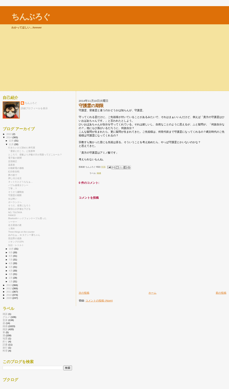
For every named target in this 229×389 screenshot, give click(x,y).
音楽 (5, 320)
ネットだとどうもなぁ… (20, 181)
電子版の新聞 (15, 158)
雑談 (5, 329)
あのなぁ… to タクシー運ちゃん (24, 235)
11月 (11, 144)
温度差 (11, 165)
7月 (11, 259)
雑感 (99, 173)
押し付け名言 (15, 178)
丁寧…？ (12, 188)
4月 (11, 270)
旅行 (5, 347)
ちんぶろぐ (30, 16)
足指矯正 (12, 161)
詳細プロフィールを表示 (34, 108)
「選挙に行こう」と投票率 (21, 151)
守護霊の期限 (15, 195)
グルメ (6, 317)
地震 (5, 338)
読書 (5, 344)
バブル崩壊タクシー (18, 185)
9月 (11, 252)
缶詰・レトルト (16, 245)
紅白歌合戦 (13, 171)
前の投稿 (221, 292)
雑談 (5, 314)
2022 (9, 134)
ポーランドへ (15, 202)
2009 (9, 298)
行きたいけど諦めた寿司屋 (21, 147)
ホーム (152, 292)
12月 (11, 140)
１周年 (11, 228)
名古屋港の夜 (15, 225)
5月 (11, 267)
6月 (11, 263)
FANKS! (12, 215)
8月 (11, 256)
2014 (9, 137)
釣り (5, 341)
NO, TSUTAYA (15, 212)
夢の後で (12, 175)
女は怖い (12, 198)
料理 (5, 350)
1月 (11, 281)
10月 (11, 249)
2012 (9, 288)
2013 (9, 285)
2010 (9, 295)
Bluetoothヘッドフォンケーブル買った (27, 218)
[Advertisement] (114, 60)
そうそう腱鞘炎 (16, 192)
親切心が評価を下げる (19, 209)
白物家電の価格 (16, 168)
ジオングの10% (16, 241)
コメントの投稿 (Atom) (99, 300)
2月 (11, 278)
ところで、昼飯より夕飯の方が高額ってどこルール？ (35, 154)
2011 (9, 291)
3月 (11, 274)
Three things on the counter (21, 232)
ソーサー (12, 222)
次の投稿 (84, 292)
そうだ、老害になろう (19, 205)
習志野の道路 (15, 238)
